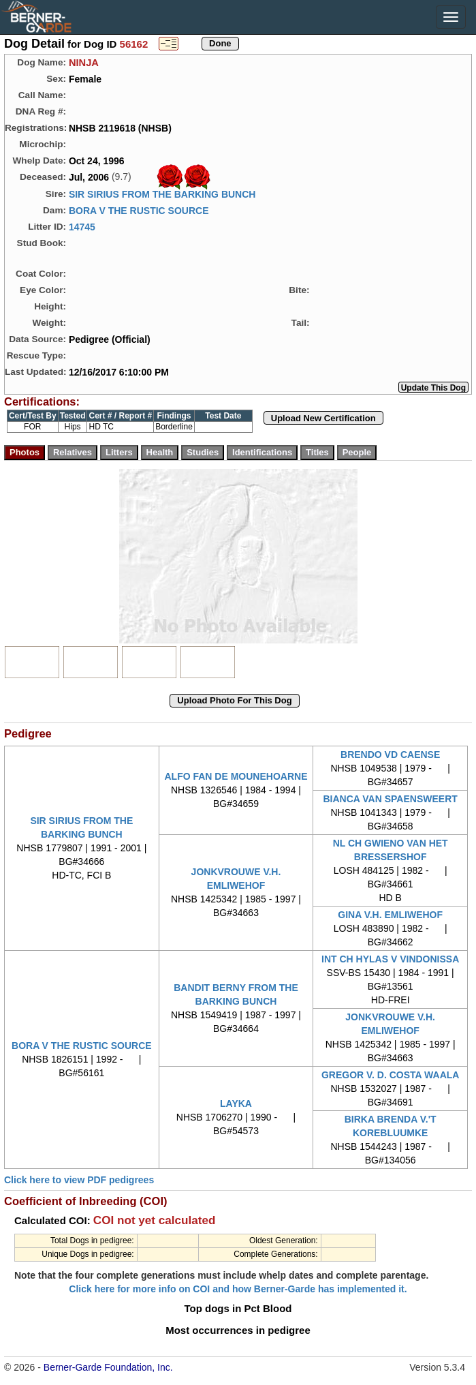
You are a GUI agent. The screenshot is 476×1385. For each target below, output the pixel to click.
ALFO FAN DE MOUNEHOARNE (235, 776)
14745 (82, 227)
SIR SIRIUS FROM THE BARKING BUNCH (162, 194)
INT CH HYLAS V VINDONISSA (390, 959)
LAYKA (236, 1103)
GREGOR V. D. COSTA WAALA (390, 1074)
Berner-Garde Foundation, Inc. (108, 1367)
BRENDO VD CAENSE (390, 754)
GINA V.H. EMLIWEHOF (390, 914)
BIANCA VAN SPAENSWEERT (390, 798)
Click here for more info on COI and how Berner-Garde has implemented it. (238, 1288)
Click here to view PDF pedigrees (79, 1179)
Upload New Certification (323, 418)
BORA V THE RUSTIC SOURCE (139, 210)
